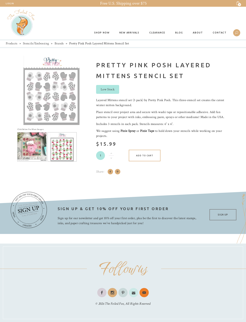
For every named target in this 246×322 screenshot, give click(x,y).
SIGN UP (223, 214)
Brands (59, 43)
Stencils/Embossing (36, 43)
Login (10, 3)
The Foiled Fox (114, 303)
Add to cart (144, 155)
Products (11, 43)
